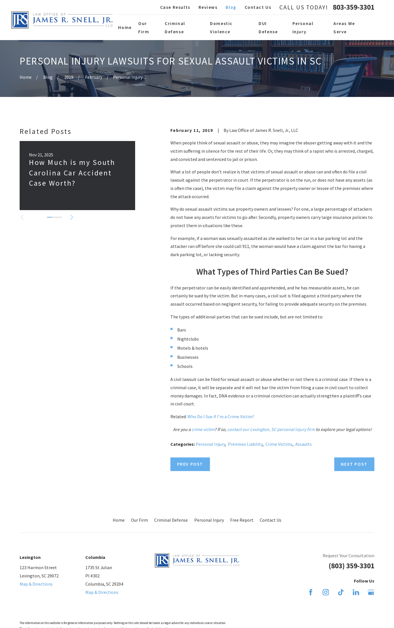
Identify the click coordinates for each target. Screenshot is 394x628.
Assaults (303, 444)
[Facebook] (311, 592)
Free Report (241, 520)
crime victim (202, 429)
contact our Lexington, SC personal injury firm (271, 429)
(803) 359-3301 (351, 565)
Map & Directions (36, 584)
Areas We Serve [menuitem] (344, 27)
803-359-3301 (353, 7)
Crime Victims (278, 444)
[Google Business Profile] (371, 592)
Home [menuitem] (124, 27)
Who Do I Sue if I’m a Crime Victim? (220, 416)
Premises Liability (245, 444)
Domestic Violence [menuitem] (221, 27)
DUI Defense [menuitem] (268, 27)
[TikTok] (341, 592)
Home (119, 520)
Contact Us (258, 7)
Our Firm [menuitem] (143, 27)
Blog (231, 7)
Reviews (208, 7)
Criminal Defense (171, 520)
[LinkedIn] (356, 592)
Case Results (175, 7)
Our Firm (139, 520)
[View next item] (71, 217)
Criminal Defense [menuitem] (175, 27)
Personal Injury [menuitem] (302, 27)
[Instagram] (326, 592)
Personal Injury (210, 444)
